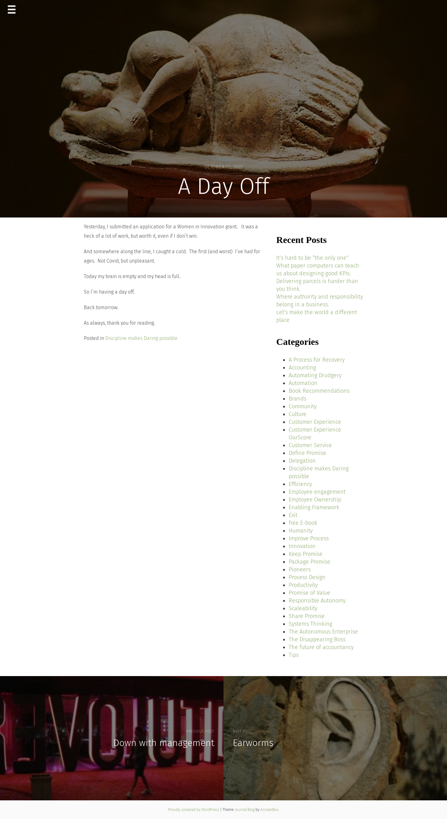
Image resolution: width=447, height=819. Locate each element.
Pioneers (300, 569)
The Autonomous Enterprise (323, 631)
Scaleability (303, 608)
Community (303, 406)
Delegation (302, 460)
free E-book (303, 522)
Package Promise (309, 561)
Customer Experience (315, 422)
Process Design (307, 577)
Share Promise (307, 616)
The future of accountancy (321, 647)
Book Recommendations (319, 390)
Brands (297, 398)
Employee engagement (317, 491)
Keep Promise (306, 554)
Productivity (303, 585)
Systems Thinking (310, 623)
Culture (297, 414)
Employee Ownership (315, 499)
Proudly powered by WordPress (194, 810)
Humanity (301, 530)
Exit (293, 515)
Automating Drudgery (315, 375)
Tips (294, 655)
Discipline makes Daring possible (141, 338)
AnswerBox (269, 810)
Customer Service (310, 445)
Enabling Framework (314, 507)
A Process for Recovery (317, 359)
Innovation (302, 546)
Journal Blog (245, 810)
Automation (303, 383)
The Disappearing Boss (317, 639)
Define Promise (307, 453)
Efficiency (300, 484)
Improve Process (309, 538)
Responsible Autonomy (317, 600)
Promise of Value (309, 592)
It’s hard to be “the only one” (312, 257)
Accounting (302, 367)
